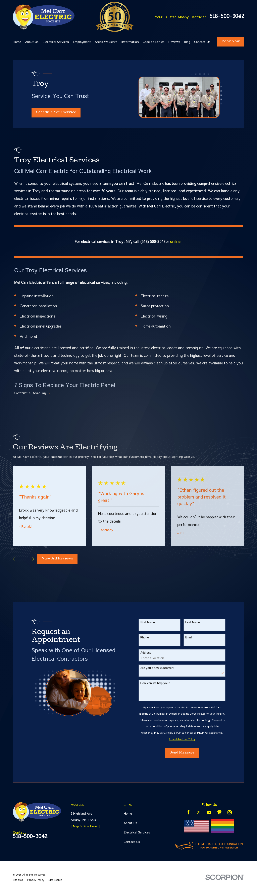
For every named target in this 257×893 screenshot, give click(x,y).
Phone (150, 637)
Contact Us (132, 841)
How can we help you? (160, 683)
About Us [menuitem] (32, 41)
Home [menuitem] (17, 41)
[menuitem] (18, 879)
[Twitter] (199, 812)
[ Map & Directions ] (85, 826)
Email (194, 637)
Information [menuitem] (130, 41)
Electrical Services (137, 832)
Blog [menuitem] (187, 41)
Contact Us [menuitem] (202, 41)
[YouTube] (209, 812)
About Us (130, 823)
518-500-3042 (227, 17)
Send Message (187, 752)
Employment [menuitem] (82, 41)
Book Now (230, 41)
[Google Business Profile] (219, 812)
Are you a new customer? (162, 668)
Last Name (198, 622)
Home (128, 813)
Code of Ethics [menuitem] (153, 41)
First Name (153, 622)
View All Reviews (57, 558)
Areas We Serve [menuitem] (106, 41)
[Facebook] (188, 812)
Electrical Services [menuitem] (56, 41)
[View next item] (31, 559)
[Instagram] (229, 812)
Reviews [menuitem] (174, 41)
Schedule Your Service (56, 112)
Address (151, 652)
